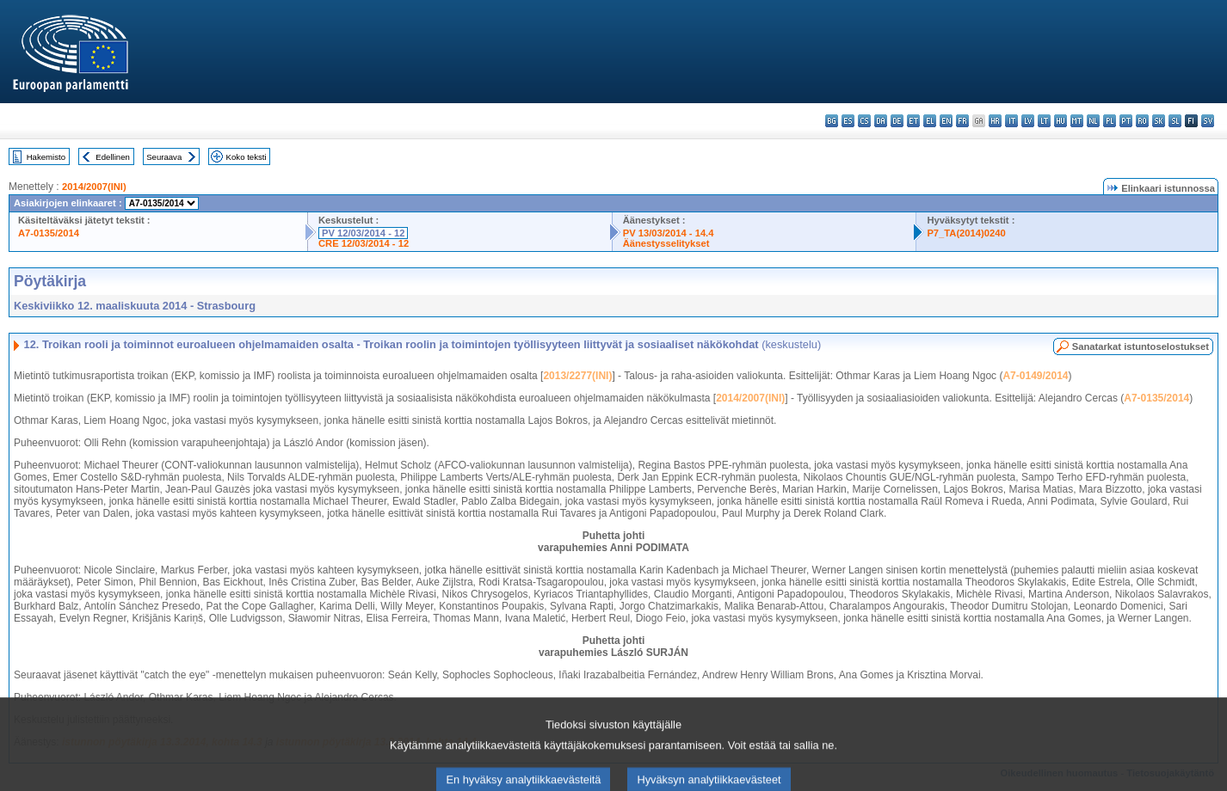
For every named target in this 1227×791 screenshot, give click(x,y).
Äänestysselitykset (666, 243)
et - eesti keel (913, 120)
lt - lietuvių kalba (1044, 120)
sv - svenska (1207, 120)
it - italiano (1011, 120)
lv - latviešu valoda (1027, 120)
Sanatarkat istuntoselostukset (1140, 346)
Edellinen (112, 157)
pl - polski (1109, 120)
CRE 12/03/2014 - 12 (363, 243)
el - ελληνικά (929, 120)
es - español (848, 120)
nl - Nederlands (1093, 120)
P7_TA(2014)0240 (966, 233)
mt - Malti (1076, 120)
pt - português (1125, 120)
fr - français (962, 120)
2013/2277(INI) (577, 376)
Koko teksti (246, 157)
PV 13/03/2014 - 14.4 (668, 233)
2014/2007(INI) (94, 186)
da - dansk (880, 120)
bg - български (831, 120)
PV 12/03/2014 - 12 (363, 233)
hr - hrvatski (995, 120)
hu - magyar (1060, 120)
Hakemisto (46, 157)
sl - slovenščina (1174, 120)
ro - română (1142, 120)
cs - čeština (864, 120)
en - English (946, 120)
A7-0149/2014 (1035, 376)
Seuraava (164, 157)
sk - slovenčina (1158, 120)
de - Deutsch (897, 120)
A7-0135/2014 (48, 233)
